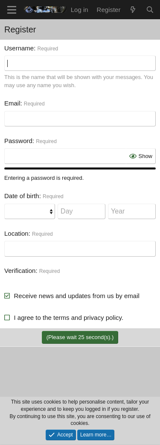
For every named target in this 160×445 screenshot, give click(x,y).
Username (19, 48)
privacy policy (103, 317)
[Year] (132, 211)
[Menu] (12, 9)
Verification (19, 270)
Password (18, 140)
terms (61, 317)
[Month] (29, 211)
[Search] (150, 10)
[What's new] (133, 10)
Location (16, 233)
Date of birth (21, 195)
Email (12, 103)
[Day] (81, 211)
